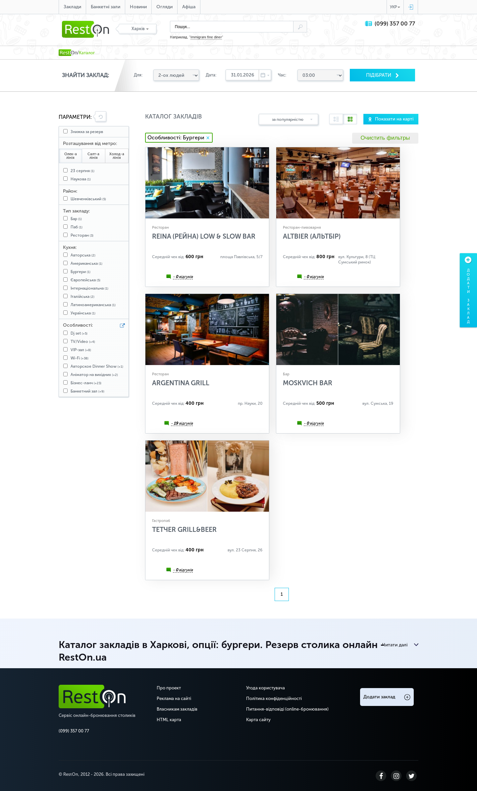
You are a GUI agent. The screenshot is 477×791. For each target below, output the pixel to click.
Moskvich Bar (307, 383)
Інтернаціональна (89, 288)
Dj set (79, 333)
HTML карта (169, 719)
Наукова (81, 179)
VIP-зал (81, 350)
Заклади (72, 7)
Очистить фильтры (385, 138)
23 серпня (82, 170)
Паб (76, 227)
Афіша (188, 7)
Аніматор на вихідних (94, 374)
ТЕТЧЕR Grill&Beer (184, 529)
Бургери (80, 271)
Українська (83, 313)
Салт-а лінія (93, 156)
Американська (86, 263)
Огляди (164, 7)
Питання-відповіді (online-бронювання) (287, 709)
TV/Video (83, 341)
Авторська (83, 255)
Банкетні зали (105, 7)
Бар (76, 218)
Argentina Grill (180, 383)
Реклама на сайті (174, 698)
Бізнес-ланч (86, 383)
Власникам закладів (177, 709)
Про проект (169, 687)
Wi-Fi (79, 358)
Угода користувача (265, 687)
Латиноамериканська (93, 304)
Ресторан (82, 235)
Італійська (82, 296)
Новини (138, 7)
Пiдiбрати (379, 75)
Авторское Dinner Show (97, 366)
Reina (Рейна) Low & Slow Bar (203, 236)
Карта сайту (258, 719)
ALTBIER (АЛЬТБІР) (312, 236)
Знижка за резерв (87, 131)
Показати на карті (394, 119)
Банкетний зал (87, 391)
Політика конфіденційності (274, 698)
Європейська (85, 280)
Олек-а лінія (70, 156)
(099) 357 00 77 (395, 23)
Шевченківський (88, 199)
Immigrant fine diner (206, 37)
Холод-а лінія (116, 156)
